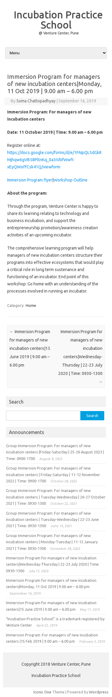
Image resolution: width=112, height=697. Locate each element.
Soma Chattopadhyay (36, 101)
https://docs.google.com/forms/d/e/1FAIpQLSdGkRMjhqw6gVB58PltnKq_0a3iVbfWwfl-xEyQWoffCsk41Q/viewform (54, 159)
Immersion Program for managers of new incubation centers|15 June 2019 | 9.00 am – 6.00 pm (30, 348)
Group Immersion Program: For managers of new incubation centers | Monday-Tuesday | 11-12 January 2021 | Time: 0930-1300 (52, 541)
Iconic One (42, 692)
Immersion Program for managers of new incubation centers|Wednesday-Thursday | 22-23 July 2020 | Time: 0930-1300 (80, 356)
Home (31, 305)
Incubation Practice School (58, 19)
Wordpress (98, 692)
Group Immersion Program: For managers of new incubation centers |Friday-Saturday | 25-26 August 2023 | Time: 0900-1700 (55, 452)
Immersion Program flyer (29, 180)
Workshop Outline (70, 180)
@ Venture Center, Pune (59, 33)
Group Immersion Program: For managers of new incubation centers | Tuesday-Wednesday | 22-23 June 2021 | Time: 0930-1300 (52, 519)
